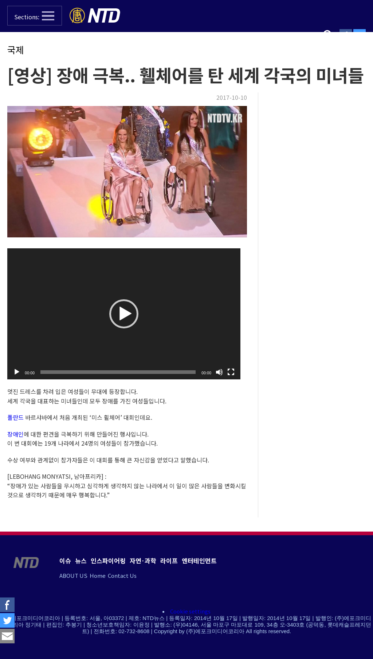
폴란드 (15, 417)
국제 (15, 49)
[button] (34, 15)
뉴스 (81, 560)
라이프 (169, 560)
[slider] (118, 372)
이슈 (65, 560)
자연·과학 (143, 560)
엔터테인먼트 (199, 560)
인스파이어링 (108, 560)
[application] (123, 313)
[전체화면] (231, 372)
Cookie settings (190, 611)
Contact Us (122, 575)
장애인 (15, 434)
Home (98, 575)
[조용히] (219, 372)
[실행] (16, 372)
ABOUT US (73, 575)
